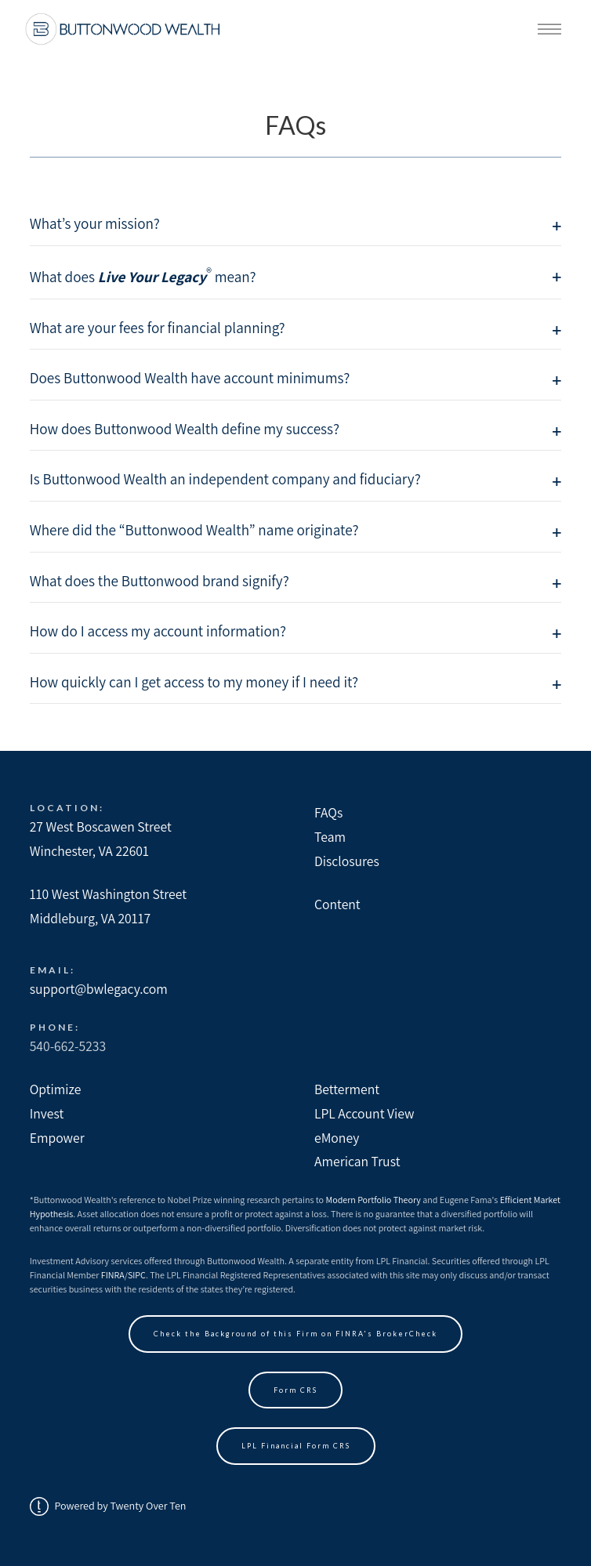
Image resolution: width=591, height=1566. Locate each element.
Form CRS (295, 1390)
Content (337, 904)
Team (330, 837)
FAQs (328, 812)
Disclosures (346, 861)
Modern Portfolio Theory (373, 1199)
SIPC (137, 1275)
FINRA (113, 1275)
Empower (57, 1138)
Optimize (56, 1089)
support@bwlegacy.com (99, 989)
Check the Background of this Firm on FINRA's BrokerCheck (295, 1333)
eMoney (336, 1138)
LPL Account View (364, 1113)
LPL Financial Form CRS (295, 1445)
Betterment (346, 1089)
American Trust (357, 1161)
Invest (47, 1113)
